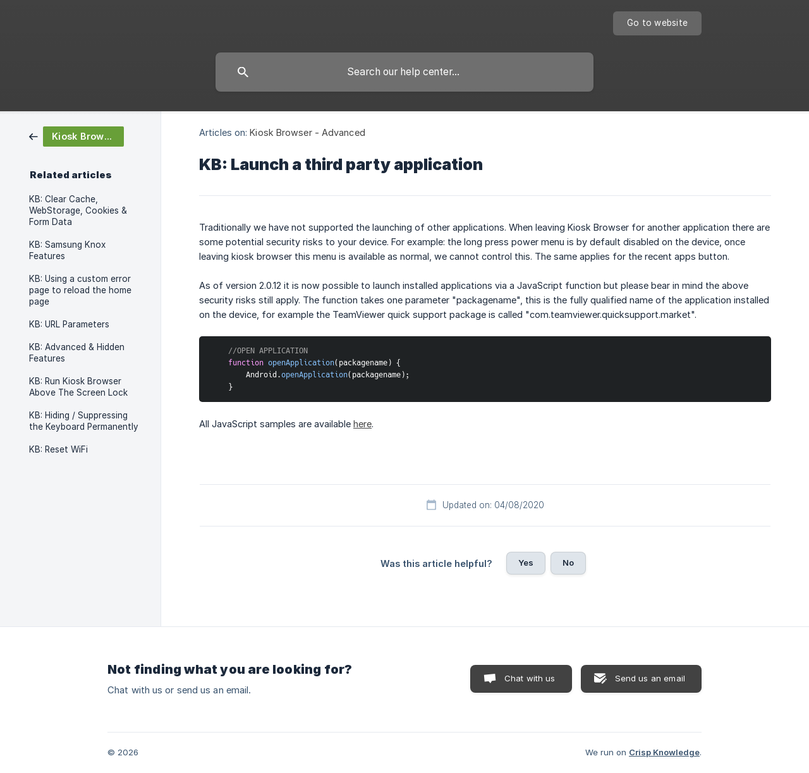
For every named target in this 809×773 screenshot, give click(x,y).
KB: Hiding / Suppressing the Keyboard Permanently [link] (83, 421)
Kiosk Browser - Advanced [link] (307, 132)
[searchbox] (404, 72)
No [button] (568, 562)
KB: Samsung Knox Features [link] (67, 250)
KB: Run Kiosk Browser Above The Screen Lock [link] (78, 387)
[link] (76, 136)
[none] (657, 23)
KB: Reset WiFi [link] (58, 449)
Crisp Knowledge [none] (664, 752)
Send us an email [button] (650, 678)
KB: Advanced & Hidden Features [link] (77, 352)
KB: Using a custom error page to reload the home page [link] (80, 290)
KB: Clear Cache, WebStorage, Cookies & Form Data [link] (78, 210)
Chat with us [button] (530, 678)
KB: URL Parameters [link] (69, 324)
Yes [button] (525, 562)
